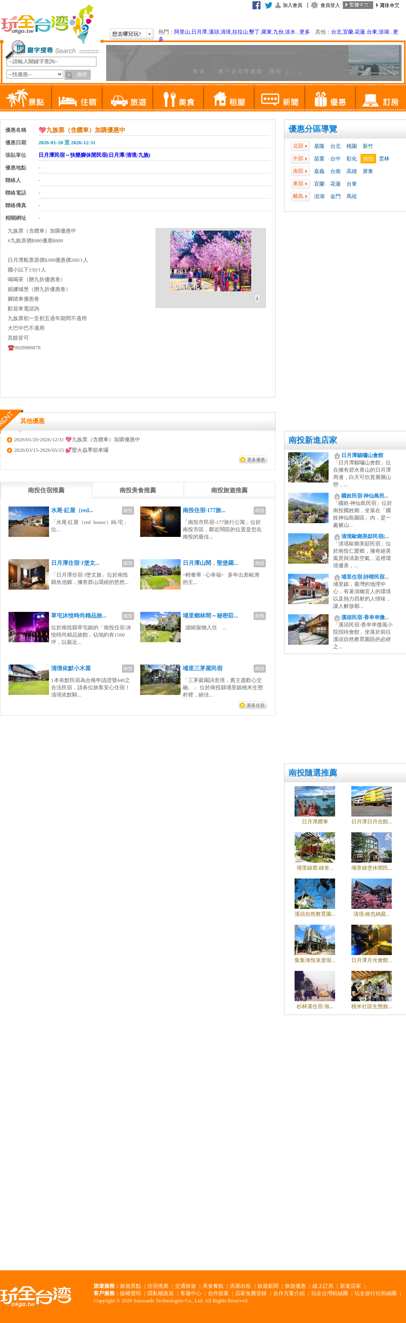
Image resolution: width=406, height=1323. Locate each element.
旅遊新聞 (267, 1286)
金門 (335, 196)
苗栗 (319, 159)
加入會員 (292, 5)
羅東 (266, 32)
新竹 (368, 146)
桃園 (351, 146)
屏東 (368, 171)
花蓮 (360, 32)
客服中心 (190, 1293)
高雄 (351, 171)
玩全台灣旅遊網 (47, 24)
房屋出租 (240, 1286)
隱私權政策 (160, 1293)
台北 (336, 32)
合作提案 (218, 1293)
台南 (335, 171)
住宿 (76, 97)
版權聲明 (130, 1293)
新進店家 (350, 1286)
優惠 (329, 97)
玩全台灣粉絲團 (329, 1293)
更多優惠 (256, 459)
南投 (368, 159)
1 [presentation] (257, 298)
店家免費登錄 (251, 1293)
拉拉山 (240, 32)
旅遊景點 (130, 1286)
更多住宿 (256, 705)
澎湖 (383, 32)
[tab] (257, 298)
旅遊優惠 (295, 1286)
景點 (25, 97)
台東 (372, 32)
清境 (225, 32)
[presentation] (46, 490)
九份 (278, 32)
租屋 (228, 97)
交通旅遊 (185, 1286)
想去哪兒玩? (126, 34)
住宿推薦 (158, 1286)
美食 (177, 97)
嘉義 (319, 171)
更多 (304, 32)
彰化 (351, 159)
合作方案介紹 (289, 1293)
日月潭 (199, 32)
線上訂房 (322, 1286)
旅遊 (127, 97)
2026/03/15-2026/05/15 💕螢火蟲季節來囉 (61, 450)
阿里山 (182, 32)
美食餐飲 (213, 1286)
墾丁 (254, 32)
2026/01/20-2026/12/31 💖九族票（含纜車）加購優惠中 (77, 439)
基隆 (319, 146)
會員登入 (330, 5)
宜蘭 (348, 32)
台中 (335, 159)
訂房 (380, 97)
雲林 (384, 159)
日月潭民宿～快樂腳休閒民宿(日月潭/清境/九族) (94, 155)
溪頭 (214, 32)
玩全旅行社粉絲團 (376, 1293)
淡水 (290, 32)
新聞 (279, 97)
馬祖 (351, 196)
